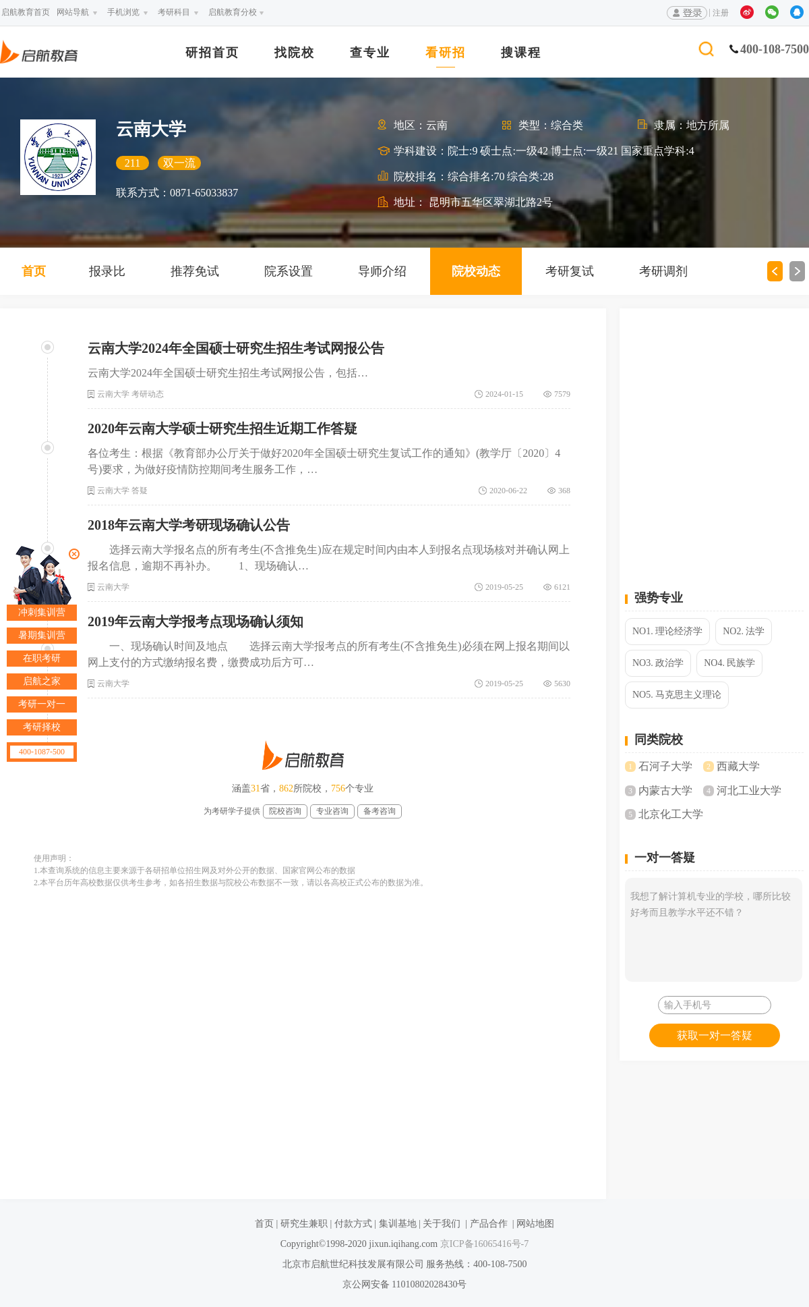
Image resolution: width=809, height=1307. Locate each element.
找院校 (294, 53)
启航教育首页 (25, 12)
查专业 (370, 53)
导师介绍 (382, 271)
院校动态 (476, 271)
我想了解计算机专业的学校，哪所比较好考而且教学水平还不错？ (713, 930)
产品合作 (489, 1224)
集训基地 (398, 1224)
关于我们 (441, 1224)
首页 (34, 271)
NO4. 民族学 (729, 663)
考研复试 (569, 271)
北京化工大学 (670, 814)
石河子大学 (665, 766)
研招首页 (212, 53)
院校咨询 (285, 811)
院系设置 (288, 271)
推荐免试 (195, 271)
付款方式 (353, 1224)
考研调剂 (663, 271)
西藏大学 (738, 766)
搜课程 (521, 53)
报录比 (107, 271)
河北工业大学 (749, 790)
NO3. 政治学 (658, 663)
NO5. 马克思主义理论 (676, 695)
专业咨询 (332, 811)
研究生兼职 (304, 1224)
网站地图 (535, 1224)
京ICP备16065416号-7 (483, 1244)
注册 (721, 13)
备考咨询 (379, 811)
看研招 (445, 53)
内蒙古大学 (665, 790)
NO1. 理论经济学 (667, 631)
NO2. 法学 (744, 631)
